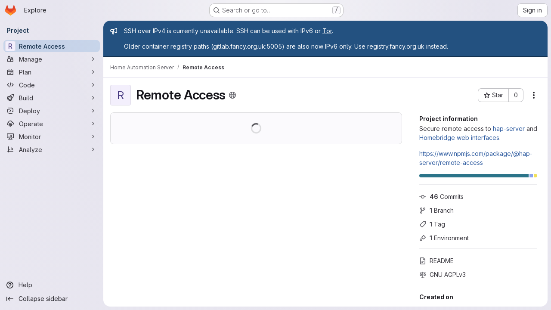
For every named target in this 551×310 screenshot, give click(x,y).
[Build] (51, 98)
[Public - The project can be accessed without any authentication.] (232, 95)
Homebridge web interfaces (459, 137)
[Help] (51, 285)
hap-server (509, 128)
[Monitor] (51, 136)
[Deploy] (51, 111)
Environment (444, 238)
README (436, 260)
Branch (436, 210)
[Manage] (51, 59)
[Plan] (51, 72)
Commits (441, 196)
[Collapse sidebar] (51, 299)
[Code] (51, 85)
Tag (432, 224)
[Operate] (51, 124)
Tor (327, 30)
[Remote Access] (51, 46)
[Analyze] (51, 149)
